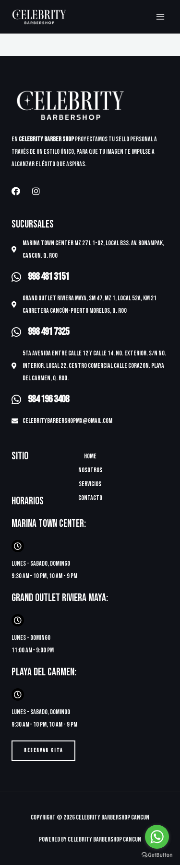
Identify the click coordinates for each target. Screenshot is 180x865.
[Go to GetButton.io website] (157, 855)
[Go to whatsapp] (157, 837)
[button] (43, 750)
